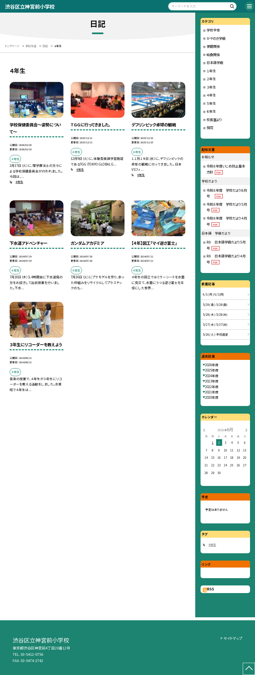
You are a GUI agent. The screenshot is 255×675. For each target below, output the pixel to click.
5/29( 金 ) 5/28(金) (215, 305)
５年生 (211, 103)
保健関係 (213, 46)
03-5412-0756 (32, 654)
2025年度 (211, 370)
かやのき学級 (216, 38)
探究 (210, 127)
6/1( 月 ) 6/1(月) (213, 294)
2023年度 (211, 381)
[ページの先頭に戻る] (249, 669)
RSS (210, 589)
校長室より (214, 119)
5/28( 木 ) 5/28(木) (215, 314)
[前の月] (204, 430)
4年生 (19, 182)
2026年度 (211, 365)
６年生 (211, 111)
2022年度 (211, 386)
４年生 (211, 95)
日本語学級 (215, 62)
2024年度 (211, 375)
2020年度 (211, 397)
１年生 (211, 70)
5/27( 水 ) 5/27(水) (215, 324)
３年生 (211, 87)
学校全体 (213, 30)
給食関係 (213, 54)
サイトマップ (232, 638)
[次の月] (246, 430)
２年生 (211, 78)
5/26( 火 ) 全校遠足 (215, 334)
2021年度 (211, 392)
